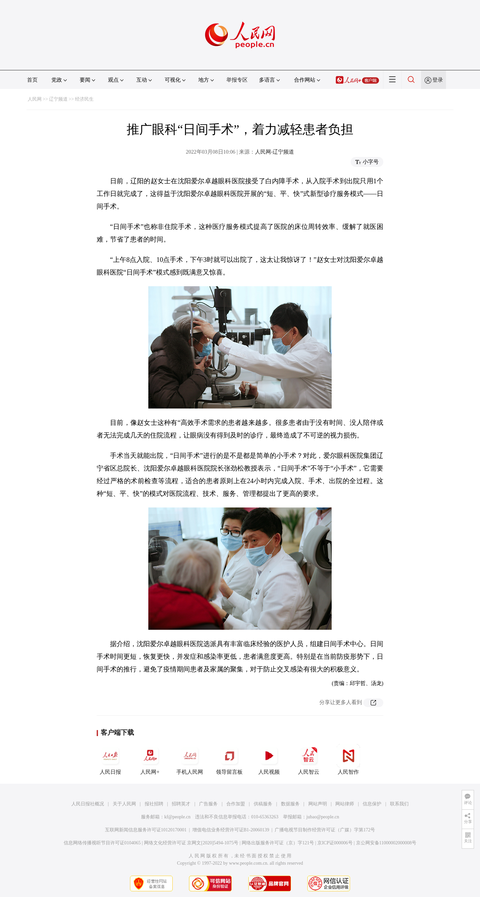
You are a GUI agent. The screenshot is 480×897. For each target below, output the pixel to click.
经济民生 (84, 99)
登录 (437, 80)
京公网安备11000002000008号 (386, 842)
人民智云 (308, 759)
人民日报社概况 (87, 803)
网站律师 (344, 803)
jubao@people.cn (322, 816)
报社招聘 (154, 803)
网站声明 (317, 803)
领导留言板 (229, 759)
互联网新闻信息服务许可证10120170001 (146, 829)
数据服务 (290, 803)
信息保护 (372, 803)
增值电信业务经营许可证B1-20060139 (230, 829)
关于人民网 (124, 803)
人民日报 (110, 759)
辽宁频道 (58, 99)
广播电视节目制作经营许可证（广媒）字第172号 (325, 829)
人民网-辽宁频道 (274, 152)
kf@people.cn (177, 816)
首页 (32, 80)
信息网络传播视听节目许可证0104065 (102, 842)
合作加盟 (235, 803)
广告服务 (208, 803)
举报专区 (237, 80)
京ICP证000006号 (335, 842)
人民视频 (269, 759)
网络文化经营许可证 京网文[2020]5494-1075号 (191, 842)
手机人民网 (189, 759)
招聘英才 (181, 803)
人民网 (35, 99)
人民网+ (150, 759)
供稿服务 (263, 803)
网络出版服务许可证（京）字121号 (278, 842)
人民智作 (348, 759)
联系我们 (399, 803)
